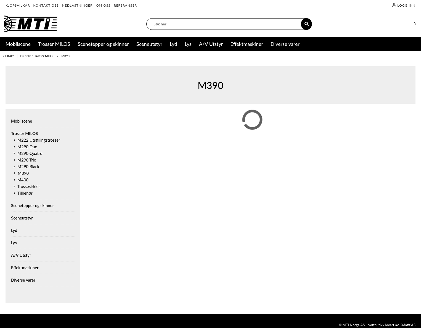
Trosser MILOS (44, 56)
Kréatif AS (407, 325)
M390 (65, 56)
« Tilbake (8, 56)
